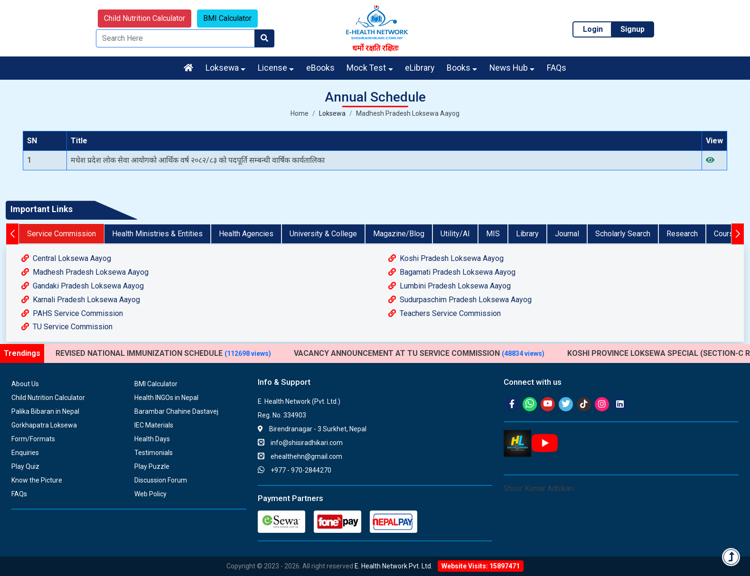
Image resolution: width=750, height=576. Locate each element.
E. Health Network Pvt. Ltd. (393, 566)
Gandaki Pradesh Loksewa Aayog (82, 285)
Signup (632, 29)
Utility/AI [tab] (455, 233)
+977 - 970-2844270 (294, 470)
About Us (25, 384)
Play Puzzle (151, 466)
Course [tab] (726, 233)
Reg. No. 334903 (282, 415)
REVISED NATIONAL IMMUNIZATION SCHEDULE (163, 353)
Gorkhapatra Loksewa (44, 425)
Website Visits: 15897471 (480, 566)
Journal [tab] (567, 233)
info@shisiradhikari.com (300, 442)
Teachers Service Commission (444, 313)
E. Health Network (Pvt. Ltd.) (299, 401)
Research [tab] (682, 233)
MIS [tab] (493, 233)
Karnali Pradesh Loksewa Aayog (80, 299)
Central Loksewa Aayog (66, 258)
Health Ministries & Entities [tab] (157, 233)
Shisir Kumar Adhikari (539, 488)
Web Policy (150, 494)
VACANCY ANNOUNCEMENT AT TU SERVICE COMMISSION (419, 353)
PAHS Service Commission (72, 313)
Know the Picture (36, 480)
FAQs (556, 68)
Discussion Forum (160, 480)
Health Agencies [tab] (246, 233)
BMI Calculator (227, 18)
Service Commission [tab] (61, 233)
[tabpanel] (375, 293)
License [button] (272, 68)
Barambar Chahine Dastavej (176, 411)
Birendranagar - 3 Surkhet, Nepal (312, 429)
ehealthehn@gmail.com (300, 456)
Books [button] (458, 68)
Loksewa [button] (222, 68)
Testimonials (153, 452)
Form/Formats (33, 439)
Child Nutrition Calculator (144, 18)
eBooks (320, 68)
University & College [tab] (323, 233)
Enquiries (25, 452)
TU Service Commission (66, 326)
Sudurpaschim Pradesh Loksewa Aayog (460, 299)
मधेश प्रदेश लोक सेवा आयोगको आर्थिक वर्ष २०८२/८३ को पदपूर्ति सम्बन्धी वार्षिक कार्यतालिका (198, 160)
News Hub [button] (508, 68)
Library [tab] (527, 233)
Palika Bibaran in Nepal (45, 411)
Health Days (152, 439)
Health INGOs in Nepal (166, 397)
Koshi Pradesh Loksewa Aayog (446, 258)
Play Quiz (25, 466)
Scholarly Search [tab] (622, 233)
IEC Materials (153, 425)
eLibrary (419, 68)
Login (593, 29)
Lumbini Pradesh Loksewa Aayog (449, 285)
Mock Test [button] (366, 68)
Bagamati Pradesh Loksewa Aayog (452, 272)
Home (300, 113)
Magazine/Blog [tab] (398, 233)
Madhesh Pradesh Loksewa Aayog (407, 113)
